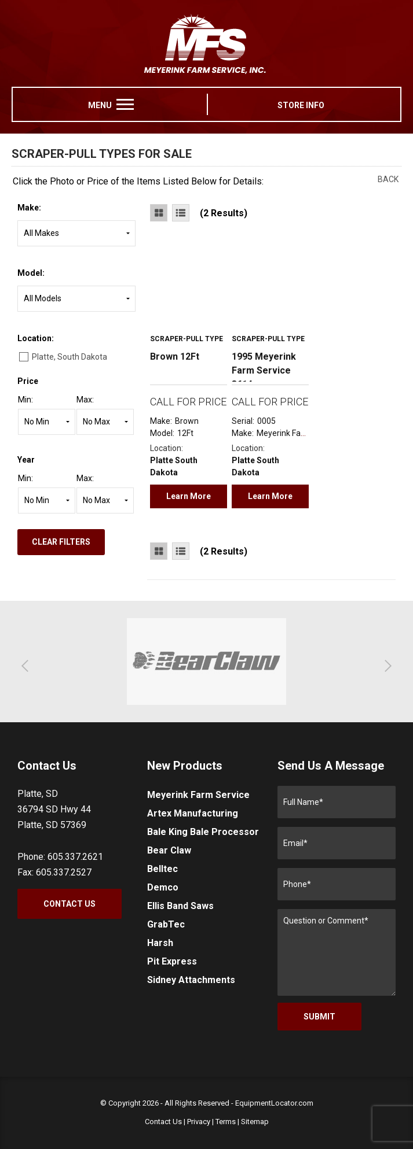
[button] (27, 666)
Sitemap (255, 1121)
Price (27, 381)
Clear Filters (61, 541)
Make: (29, 207)
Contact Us (69, 903)
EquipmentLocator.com (274, 1103)
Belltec (162, 868)
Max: (85, 399)
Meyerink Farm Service (198, 794)
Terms (225, 1121)
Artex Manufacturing (192, 813)
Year (26, 459)
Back (388, 179)
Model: (31, 273)
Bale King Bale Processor (203, 831)
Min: (25, 399)
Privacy (198, 1121)
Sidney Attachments (191, 979)
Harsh (160, 942)
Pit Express (172, 961)
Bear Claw (169, 850)
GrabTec (166, 924)
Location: (35, 338)
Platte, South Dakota (69, 356)
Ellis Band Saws (180, 905)
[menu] (125, 104)
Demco (162, 887)
